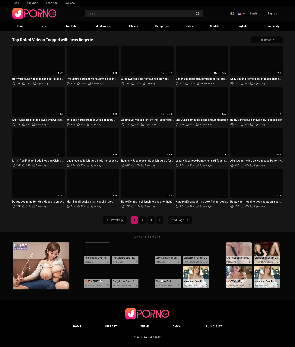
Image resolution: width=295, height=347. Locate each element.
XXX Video (50, 3)
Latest (44, 26)
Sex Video (31, 3)
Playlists (242, 26)
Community (272, 26)
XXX (15, 3)
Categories (162, 26)
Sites (189, 26)
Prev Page (115, 220)
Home (19, 26)
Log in (254, 13)
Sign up (272, 13)
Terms (145, 326)
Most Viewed (103, 26)
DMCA (177, 326)
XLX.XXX (69, 3)
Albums (133, 26)
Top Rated (71, 26)
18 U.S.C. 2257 (213, 326)
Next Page (180, 220)
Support (110, 326)
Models (215, 26)
